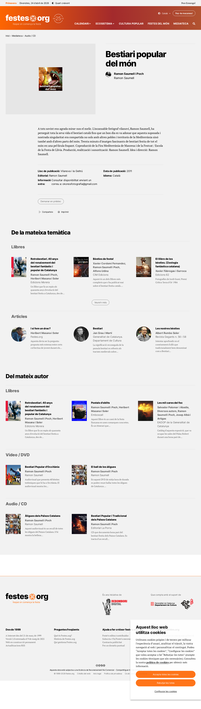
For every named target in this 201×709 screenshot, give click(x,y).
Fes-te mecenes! (184, 13)
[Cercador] (194, 23)
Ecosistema (104, 23)
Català (164, 13)
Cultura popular (131, 23)
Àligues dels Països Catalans (42, 515)
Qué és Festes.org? (63, 663)
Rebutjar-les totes (165, 683)
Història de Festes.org (64, 667)
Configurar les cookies (166, 691)
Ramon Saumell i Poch (129, 73)
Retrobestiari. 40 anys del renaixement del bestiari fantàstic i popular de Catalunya (44, 264)
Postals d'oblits (100, 402)
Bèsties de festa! (103, 258)
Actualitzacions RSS (15, 673)
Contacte (143, 702)
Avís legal (97, 702)
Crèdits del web (83, 702)
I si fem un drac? (41, 328)
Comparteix (47, 212)
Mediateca (180, 23)
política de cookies (157, 662)
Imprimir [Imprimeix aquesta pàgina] (65, 212)
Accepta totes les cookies (166, 674)
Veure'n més (100, 302)
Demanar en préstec (51, 201)
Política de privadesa (113, 702)
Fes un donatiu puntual (113, 673)
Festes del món (158, 23)
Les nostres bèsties (167, 328)
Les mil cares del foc (170, 402)
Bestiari (98, 328)
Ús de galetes (130, 702)
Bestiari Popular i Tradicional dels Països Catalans (109, 517)
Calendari (81, 23)
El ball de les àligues (103, 466)
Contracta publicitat (112, 670)
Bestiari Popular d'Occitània (42, 466)
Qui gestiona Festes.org (65, 670)
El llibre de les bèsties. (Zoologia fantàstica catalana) (167, 262)
